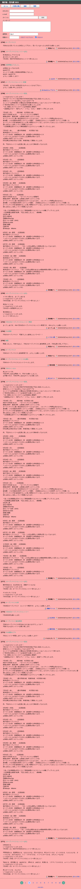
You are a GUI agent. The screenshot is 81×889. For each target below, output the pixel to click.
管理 (34, 6)
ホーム (6, 6)
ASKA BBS (40, 887)
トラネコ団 (51, 337)
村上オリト (51, 378)
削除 (78, 48)
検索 (25, 6)
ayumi (53, 79)
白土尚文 (52, 618)
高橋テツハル (51, 608)
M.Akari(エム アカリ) (48, 90)
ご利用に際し (16, 6)
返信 (74, 48)
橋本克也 (52, 629)
